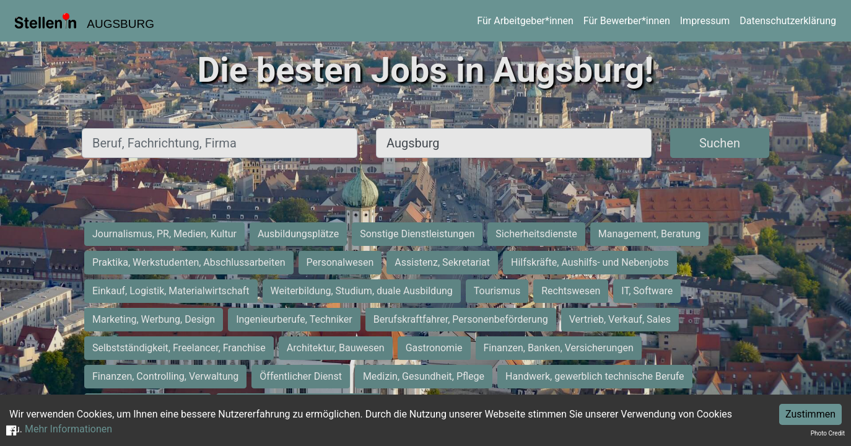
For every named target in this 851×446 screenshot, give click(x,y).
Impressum (705, 21)
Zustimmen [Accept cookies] (810, 414)
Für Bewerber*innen (626, 21)
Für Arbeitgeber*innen (525, 21)
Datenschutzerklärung (788, 21)
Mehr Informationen (68, 429)
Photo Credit (828, 433)
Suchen (719, 143)
